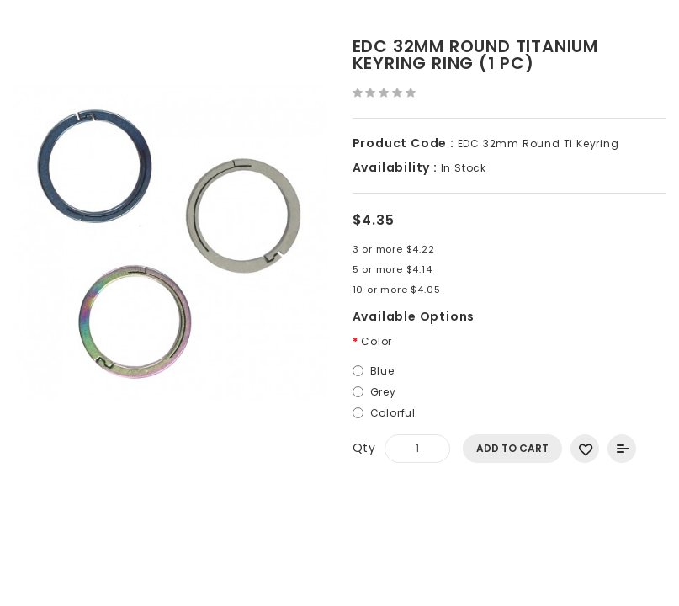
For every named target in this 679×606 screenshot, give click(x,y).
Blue (382, 371)
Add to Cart (512, 448)
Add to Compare (621, 448)
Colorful (393, 413)
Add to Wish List (584, 448)
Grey (383, 392)
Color (376, 341)
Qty (364, 447)
